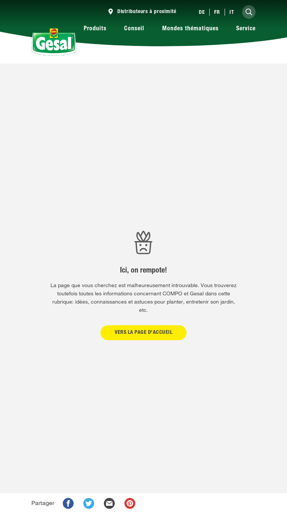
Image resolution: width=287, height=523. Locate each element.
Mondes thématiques (190, 29)
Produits (95, 29)
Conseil (134, 29)
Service (246, 29)
